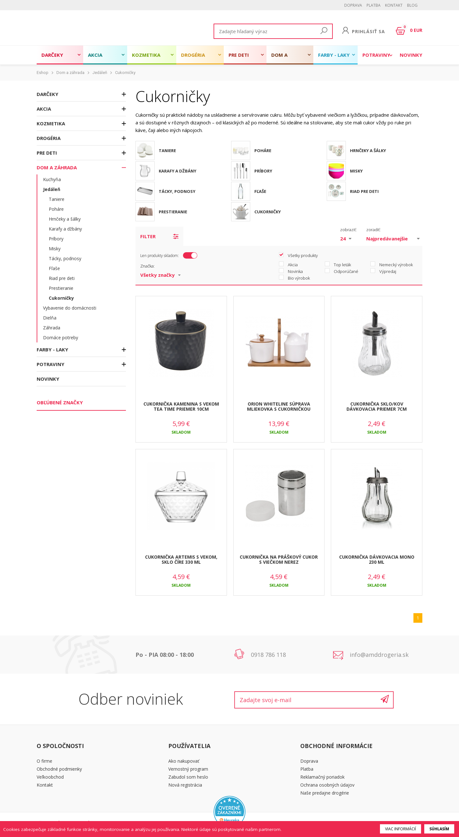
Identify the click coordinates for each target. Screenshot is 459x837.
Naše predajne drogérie (324, 793)
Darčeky (52, 55)
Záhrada (51, 328)
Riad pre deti (62, 278)
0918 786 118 (268, 654)
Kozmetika (146, 55)
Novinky (411, 55)
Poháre (56, 209)
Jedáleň (99, 72)
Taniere (56, 199)
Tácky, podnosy (65, 258)
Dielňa (49, 318)
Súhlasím (439, 829)
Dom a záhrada (282, 58)
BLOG (412, 5)
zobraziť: (348, 229)
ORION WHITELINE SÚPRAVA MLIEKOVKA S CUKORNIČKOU (278, 406)
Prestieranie (61, 288)
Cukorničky (125, 72)
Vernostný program (188, 769)
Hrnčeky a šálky (65, 219)
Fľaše (54, 268)
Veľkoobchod (50, 777)
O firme (44, 761)
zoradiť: (373, 229)
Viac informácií (400, 829)
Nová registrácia (185, 785)
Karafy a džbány (65, 229)
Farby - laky (334, 55)
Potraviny (376, 55)
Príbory (56, 239)
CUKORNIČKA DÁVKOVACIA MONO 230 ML (376, 559)
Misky (55, 249)
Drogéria (193, 55)
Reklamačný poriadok (322, 777)
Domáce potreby (60, 337)
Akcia (95, 55)
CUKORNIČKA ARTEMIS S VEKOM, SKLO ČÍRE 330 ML (181, 559)
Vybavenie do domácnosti (69, 308)
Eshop (42, 72)
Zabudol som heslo (188, 777)
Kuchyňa (52, 179)
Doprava (353, 5)
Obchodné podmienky (59, 769)
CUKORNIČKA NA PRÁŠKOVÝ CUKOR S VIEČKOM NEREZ (279, 559)
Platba (374, 5)
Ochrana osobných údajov (327, 785)
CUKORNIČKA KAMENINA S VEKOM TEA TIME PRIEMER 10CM (181, 406)
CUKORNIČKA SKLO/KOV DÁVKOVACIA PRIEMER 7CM (376, 406)
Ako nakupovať (183, 761)
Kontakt (394, 5)
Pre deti (239, 55)
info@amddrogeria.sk (379, 654)
